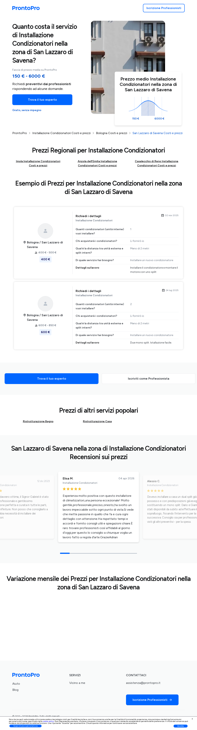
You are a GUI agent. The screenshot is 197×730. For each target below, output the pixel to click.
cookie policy (48, 721)
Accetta (180, 726)
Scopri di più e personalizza (25, 726)
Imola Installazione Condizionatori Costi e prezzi (38, 163)
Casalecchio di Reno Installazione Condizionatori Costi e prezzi (156, 163)
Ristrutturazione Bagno (38, 421)
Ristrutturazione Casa (97, 421)
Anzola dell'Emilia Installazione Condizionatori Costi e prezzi (97, 163)
